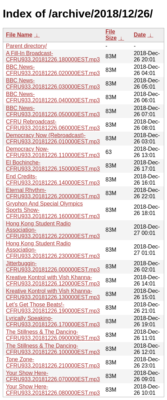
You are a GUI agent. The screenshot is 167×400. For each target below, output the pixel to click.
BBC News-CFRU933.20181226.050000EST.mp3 (53, 111)
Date (140, 35)
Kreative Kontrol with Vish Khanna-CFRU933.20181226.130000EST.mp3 (53, 294)
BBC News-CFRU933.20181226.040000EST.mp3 (53, 97)
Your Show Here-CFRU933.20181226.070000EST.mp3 (53, 376)
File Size (111, 35)
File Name (19, 35)
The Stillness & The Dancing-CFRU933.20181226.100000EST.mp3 (53, 349)
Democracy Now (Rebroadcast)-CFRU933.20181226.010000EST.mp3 (53, 138)
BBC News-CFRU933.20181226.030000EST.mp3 (53, 83)
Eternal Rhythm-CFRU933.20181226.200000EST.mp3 (53, 193)
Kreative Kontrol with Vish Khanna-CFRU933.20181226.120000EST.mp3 (53, 280)
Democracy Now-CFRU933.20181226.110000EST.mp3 (53, 152)
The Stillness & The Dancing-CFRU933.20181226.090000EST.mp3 (53, 335)
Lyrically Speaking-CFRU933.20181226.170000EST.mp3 (53, 321)
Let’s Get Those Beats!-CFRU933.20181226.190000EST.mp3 (53, 308)
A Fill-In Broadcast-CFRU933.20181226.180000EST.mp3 (53, 56)
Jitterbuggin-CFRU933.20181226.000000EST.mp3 (53, 266)
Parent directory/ (26, 46)
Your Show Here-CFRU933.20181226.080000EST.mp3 (53, 390)
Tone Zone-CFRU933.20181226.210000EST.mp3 (53, 362)
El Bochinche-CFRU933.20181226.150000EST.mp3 (53, 166)
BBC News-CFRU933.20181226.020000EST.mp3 (53, 70)
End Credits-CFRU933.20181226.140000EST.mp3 (53, 179)
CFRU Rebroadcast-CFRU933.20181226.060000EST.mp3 (53, 125)
